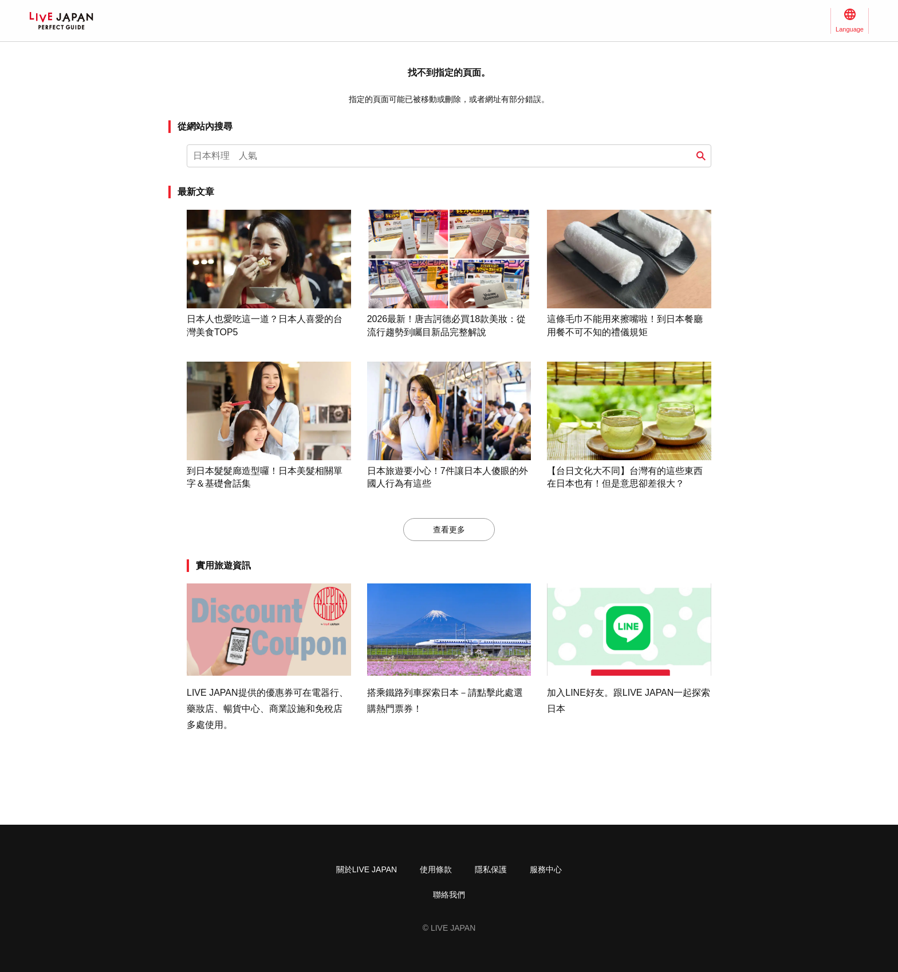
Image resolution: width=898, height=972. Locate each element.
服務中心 (546, 869)
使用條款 (436, 869)
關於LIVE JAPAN (366, 869)
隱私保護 (491, 869)
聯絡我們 (449, 894)
